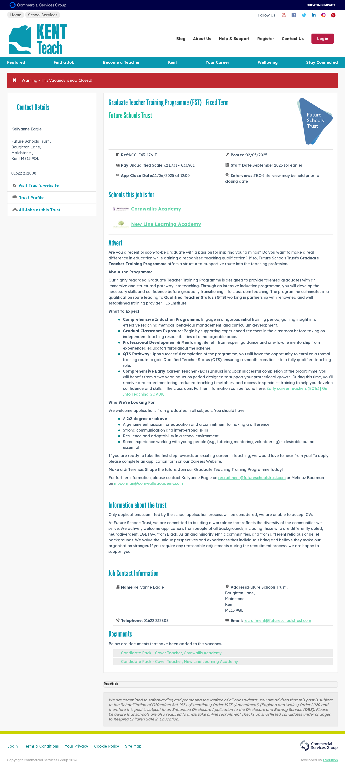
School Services (42, 14)
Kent (172, 62)
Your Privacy (76, 746)
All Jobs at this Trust (39, 209)
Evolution (330, 760)
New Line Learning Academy (166, 224)
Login (322, 38)
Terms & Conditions (41, 746)
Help (234, 38)
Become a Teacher (121, 62)
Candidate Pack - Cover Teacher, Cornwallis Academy (171, 652)
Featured (16, 62)
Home (15, 14)
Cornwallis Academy (156, 209)
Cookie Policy (106, 746)
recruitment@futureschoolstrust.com (252, 477)
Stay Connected (322, 62)
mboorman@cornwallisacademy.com (148, 483)
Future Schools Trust (130, 115)
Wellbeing (268, 62)
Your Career (217, 62)
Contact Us (293, 38)
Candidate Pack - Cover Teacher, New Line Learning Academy (179, 661)
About (202, 38)
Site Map (133, 746)
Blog (180, 38)
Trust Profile (31, 197)
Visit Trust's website (38, 185)
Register (265, 38)
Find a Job (64, 62)
